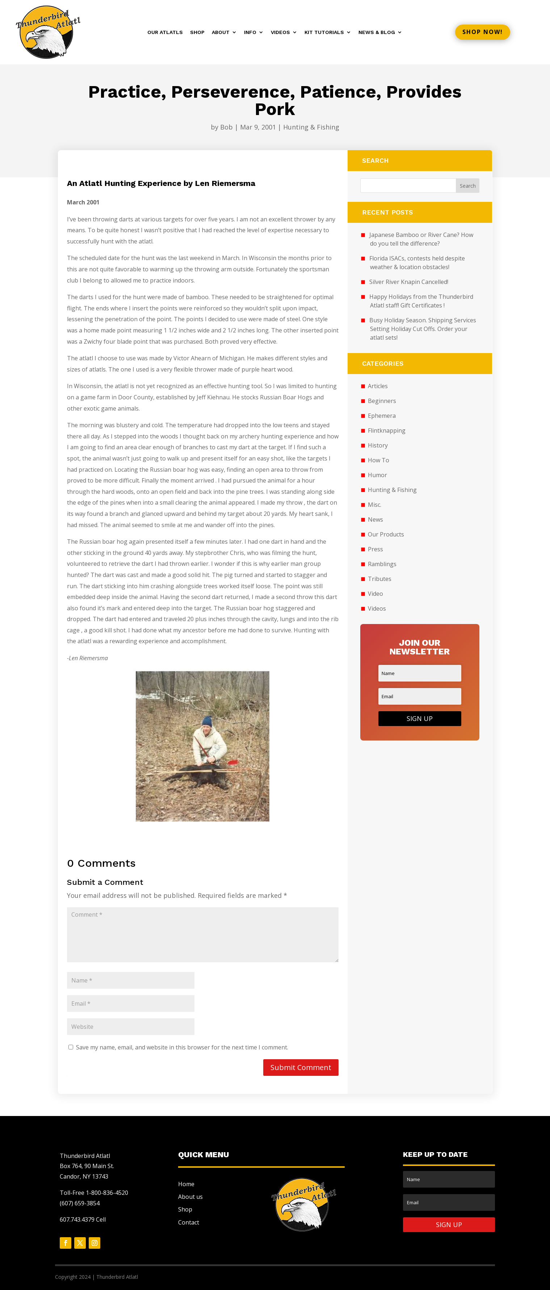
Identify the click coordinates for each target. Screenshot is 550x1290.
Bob (226, 127)
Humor (377, 475)
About (221, 32)
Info (250, 32)
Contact (188, 1222)
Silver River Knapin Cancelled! (408, 282)
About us (190, 1197)
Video (375, 594)
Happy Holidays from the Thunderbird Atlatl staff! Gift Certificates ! (421, 301)
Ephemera (382, 416)
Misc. (374, 505)
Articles (378, 386)
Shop (197, 32)
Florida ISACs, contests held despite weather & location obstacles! (417, 262)
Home (186, 1184)
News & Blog (376, 32)
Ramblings (382, 564)
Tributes (379, 579)
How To (378, 460)
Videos (280, 32)
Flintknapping (387, 430)
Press (375, 549)
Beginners (382, 401)
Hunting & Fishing (311, 127)
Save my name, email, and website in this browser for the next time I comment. (182, 1047)
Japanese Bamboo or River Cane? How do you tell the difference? (421, 239)
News (375, 519)
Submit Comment (300, 1067)
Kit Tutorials (324, 32)
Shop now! (482, 32)
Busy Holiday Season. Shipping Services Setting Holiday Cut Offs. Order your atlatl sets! (422, 328)
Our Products (386, 534)
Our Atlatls (165, 32)
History (378, 445)
